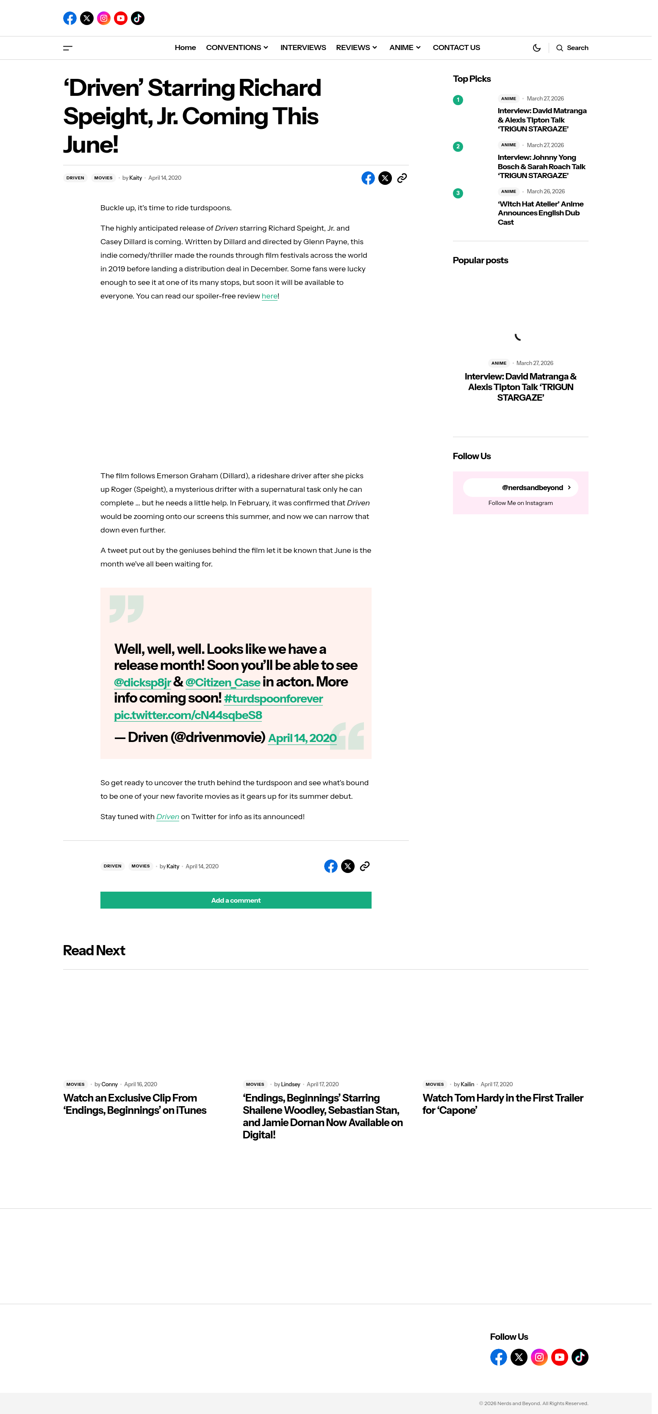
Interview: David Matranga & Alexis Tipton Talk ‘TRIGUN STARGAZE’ (542, 120)
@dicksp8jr (147, 681)
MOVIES (103, 178)
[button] (68, 47)
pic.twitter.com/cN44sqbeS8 (201, 730)
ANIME (508, 98)
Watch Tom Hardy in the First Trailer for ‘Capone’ (502, 1121)
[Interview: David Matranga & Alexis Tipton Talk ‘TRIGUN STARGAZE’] (472, 114)
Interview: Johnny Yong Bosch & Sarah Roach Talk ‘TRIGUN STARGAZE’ (542, 166)
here (270, 296)
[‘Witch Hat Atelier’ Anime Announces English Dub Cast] (472, 207)
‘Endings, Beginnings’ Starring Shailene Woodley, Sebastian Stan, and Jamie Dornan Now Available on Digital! (323, 1133)
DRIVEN (75, 178)
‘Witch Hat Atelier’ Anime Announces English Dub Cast (540, 213)
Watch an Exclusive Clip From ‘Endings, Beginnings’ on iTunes (134, 1121)
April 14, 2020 (308, 753)
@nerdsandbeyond (530, 487)
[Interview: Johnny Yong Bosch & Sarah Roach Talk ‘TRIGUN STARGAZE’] (472, 161)
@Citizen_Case (240, 681)
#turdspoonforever (172, 714)
